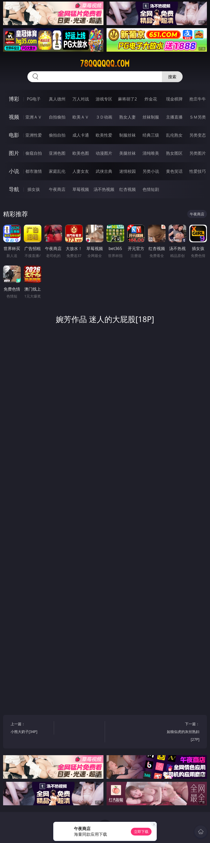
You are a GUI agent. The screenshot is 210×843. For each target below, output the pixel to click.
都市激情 (33, 171)
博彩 (14, 98)
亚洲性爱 (33, 135)
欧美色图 (80, 153)
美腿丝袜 (127, 153)
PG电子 (34, 99)
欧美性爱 (104, 135)
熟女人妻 (127, 117)
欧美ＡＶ (80, 117)
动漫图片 (104, 153)
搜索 (172, 77)
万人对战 (80, 99)
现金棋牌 (174, 99)
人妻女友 (80, 171)
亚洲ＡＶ (33, 117)
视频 (14, 116)
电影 (14, 134)
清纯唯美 (150, 153)
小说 (14, 171)
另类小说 (150, 171)
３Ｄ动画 (104, 117)
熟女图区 (174, 153)
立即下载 (141, 831)
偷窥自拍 (33, 153)
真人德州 (57, 99)
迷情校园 (127, 171)
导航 (14, 189)
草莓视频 (80, 189)
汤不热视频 (104, 189)
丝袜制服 (150, 117)
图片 (14, 153)
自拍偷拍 (57, 117)
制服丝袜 (127, 135)
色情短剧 (150, 189)
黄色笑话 (174, 171)
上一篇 (31, 728)
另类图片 (197, 153)
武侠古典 (104, 171)
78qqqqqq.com (105, 63)
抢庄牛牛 (197, 99)
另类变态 (197, 135)
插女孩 (33, 189)
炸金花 (151, 99)
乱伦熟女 (174, 135)
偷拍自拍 (57, 135)
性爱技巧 (197, 171)
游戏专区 (104, 99)
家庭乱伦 (57, 171)
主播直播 (174, 117)
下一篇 (178, 732)
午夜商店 (57, 189)
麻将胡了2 (127, 99)
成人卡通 (80, 135)
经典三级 (150, 135)
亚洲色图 (57, 153)
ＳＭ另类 (197, 117)
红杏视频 (127, 189)
